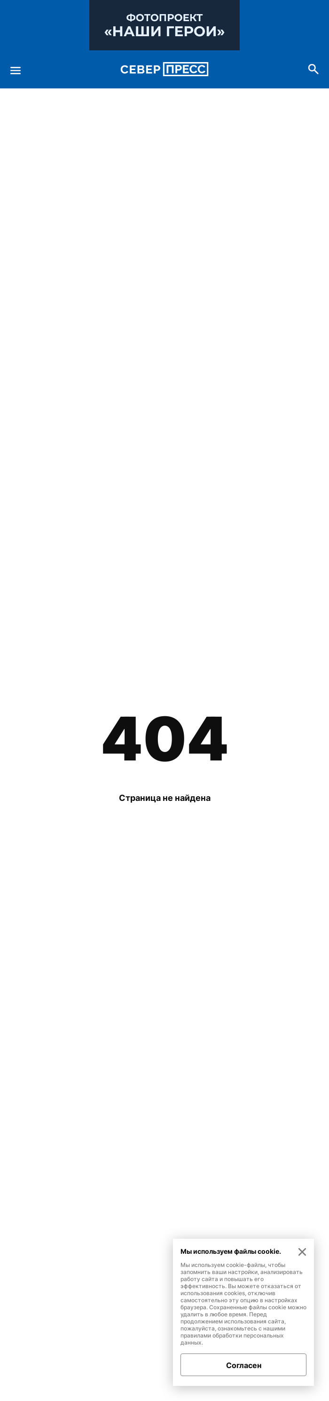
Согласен (243, 1365)
